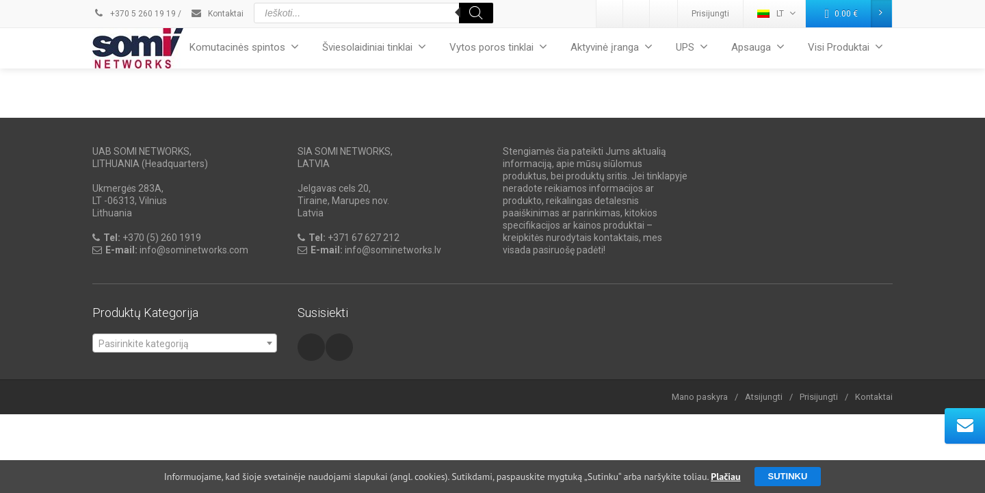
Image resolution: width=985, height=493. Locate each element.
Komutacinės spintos (244, 46)
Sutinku (788, 476)
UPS (692, 46)
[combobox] (184, 343)
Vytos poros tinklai (498, 46)
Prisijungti (710, 13)
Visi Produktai (845, 46)
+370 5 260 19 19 (134, 13)
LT (776, 13)
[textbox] (184, 343)
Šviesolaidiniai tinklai (374, 46)
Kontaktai (217, 13)
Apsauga (758, 46)
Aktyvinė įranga (611, 46)
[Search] (476, 13)
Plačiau (725, 476)
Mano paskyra (700, 397)
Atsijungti (764, 397)
